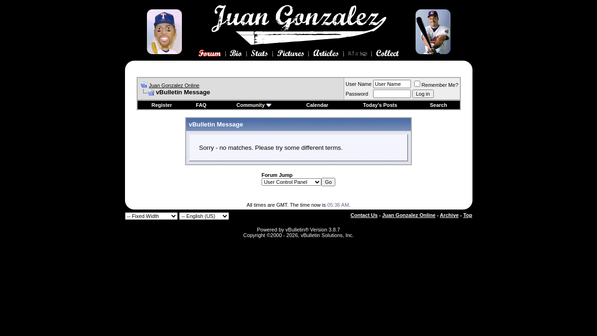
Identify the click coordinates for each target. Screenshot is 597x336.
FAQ (201, 105)
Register (162, 105)
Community (253, 105)
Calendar (317, 105)
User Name (359, 84)
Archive (449, 215)
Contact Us (364, 215)
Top (467, 215)
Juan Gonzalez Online (174, 85)
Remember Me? (436, 85)
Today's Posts (380, 105)
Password (357, 94)
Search (438, 105)
